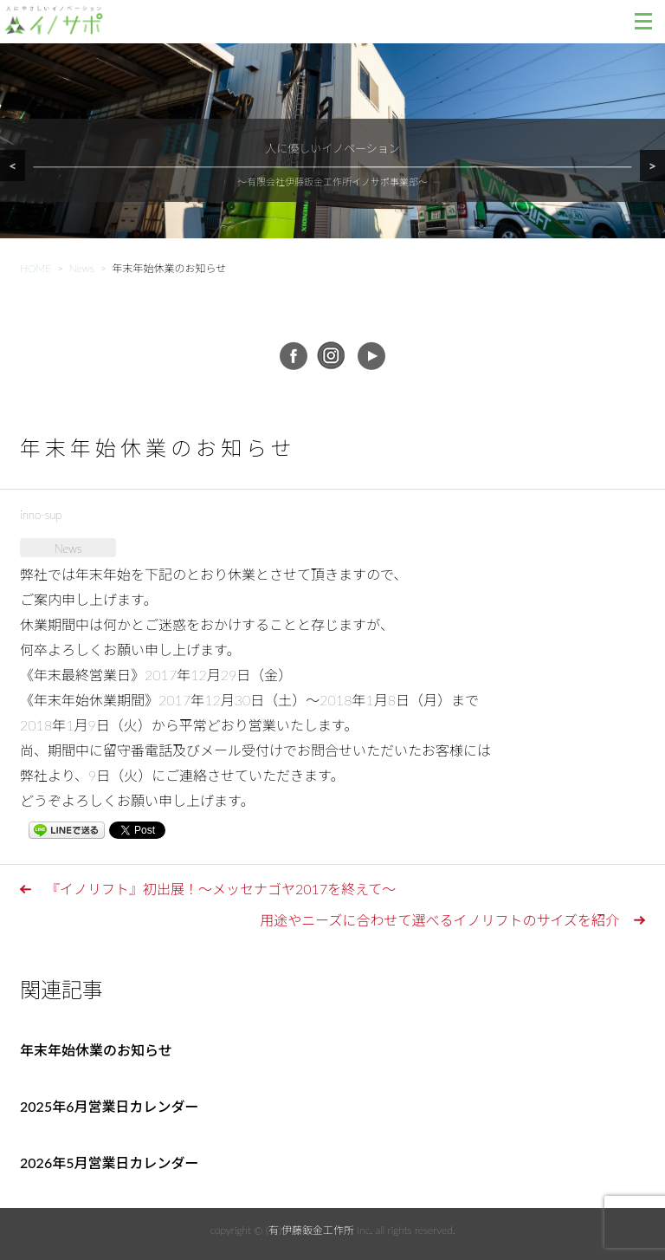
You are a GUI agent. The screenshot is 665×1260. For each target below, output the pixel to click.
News (68, 548)
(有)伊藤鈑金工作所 (310, 1230)
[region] (332, 162)
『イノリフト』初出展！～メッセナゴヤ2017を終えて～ (221, 888)
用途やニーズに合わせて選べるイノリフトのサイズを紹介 (439, 920)
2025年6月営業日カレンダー (109, 1106)
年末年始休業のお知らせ (96, 1050)
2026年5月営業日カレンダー (109, 1162)
